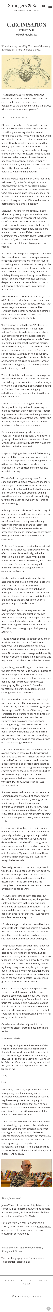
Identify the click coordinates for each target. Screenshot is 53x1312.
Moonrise (22, 1230)
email (27, 1261)
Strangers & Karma (26, 7)
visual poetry (44, 1226)
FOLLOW (43, 1280)
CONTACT (9, 1280)
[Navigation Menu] (50, 7)
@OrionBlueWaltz (25, 1216)
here (25, 1258)
